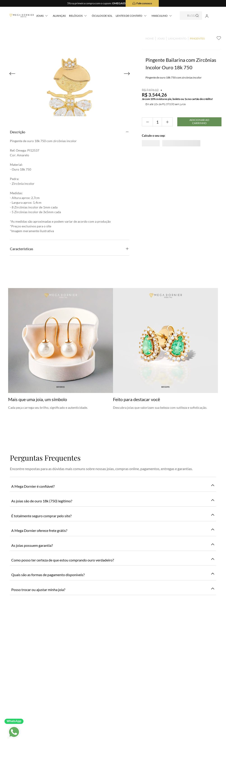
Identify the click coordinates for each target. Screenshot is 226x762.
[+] (164, 128)
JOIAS (156, 38)
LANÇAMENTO (173, 38)
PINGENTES (193, 38)
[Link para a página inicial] (145, 38)
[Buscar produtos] (199, 13)
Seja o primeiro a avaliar (113, 312)
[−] (143, 128)
